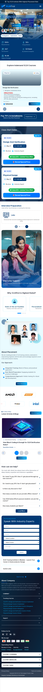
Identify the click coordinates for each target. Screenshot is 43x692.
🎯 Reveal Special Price (21, 162)
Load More (21, 511)
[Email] (21, 530)
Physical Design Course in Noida (12, 613)
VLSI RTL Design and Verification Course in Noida (17, 611)
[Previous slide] (4, 453)
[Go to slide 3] (26, 453)
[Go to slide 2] (21, 453)
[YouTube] (10, 634)
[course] (21, 542)
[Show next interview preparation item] (26, 226)
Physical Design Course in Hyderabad (13, 604)
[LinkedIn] (14, 634)
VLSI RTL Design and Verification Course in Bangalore (18, 606)
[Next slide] (39, 453)
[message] (21, 547)
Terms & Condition (36, 671)
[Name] (21, 526)
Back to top (21, 577)
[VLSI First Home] (8, 6)
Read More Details (9, 447)
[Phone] (21, 534)
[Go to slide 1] (17, 453)
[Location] (21, 538)
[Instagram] (3, 634)
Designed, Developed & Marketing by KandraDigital (13, 675)
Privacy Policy (5, 671)
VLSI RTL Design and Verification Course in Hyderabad (18, 601)
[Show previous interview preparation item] (16, 226)
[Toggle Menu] (40, 6)
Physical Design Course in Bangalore (13, 608)
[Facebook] (6, 634)
